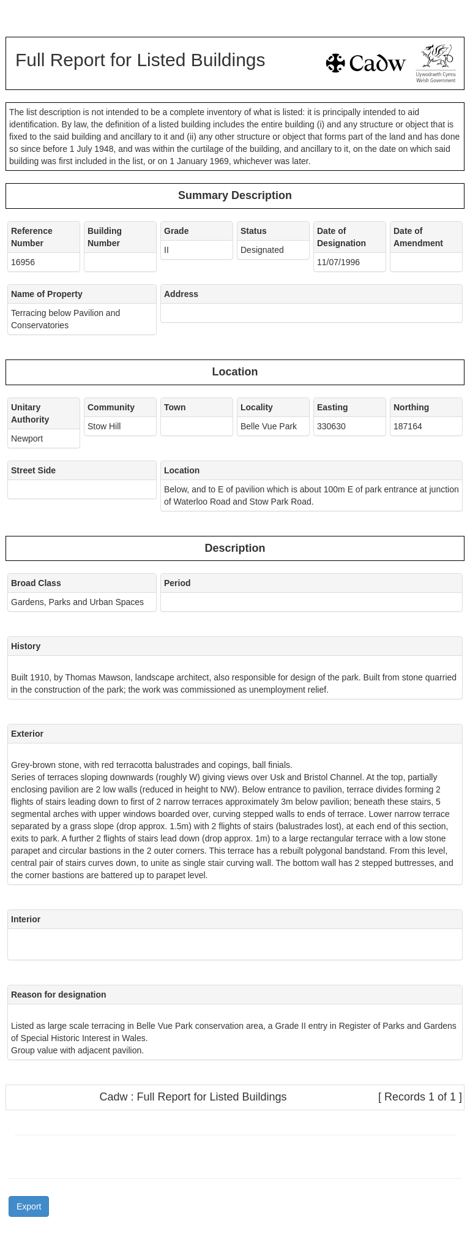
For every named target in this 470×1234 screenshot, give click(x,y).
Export (29, 1206)
